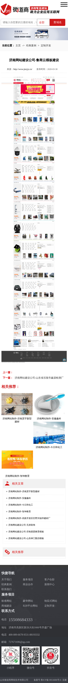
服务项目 (28, 579)
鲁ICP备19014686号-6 (51, 680)
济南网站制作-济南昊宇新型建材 (24, 491)
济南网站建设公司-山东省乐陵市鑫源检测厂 (39, 377)
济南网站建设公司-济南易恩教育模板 (26, 531)
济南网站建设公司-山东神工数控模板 (26, 538)
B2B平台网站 (30, 605)
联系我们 (6, 589)
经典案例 (31, 45)
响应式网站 (50, 601)
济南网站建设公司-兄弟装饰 (21, 525)
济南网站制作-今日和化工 (20, 505)
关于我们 (6, 579)
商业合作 (28, 584)
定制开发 (46, 45)
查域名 (57, 22)
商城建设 (6, 605)
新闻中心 (49, 584)
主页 (18, 45)
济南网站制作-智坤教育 (19, 511)
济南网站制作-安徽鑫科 (19, 498)
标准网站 (6, 601)
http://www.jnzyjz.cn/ (22, 69)
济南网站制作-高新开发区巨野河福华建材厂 (29, 518)
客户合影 (49, 579)
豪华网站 (28, 601)
